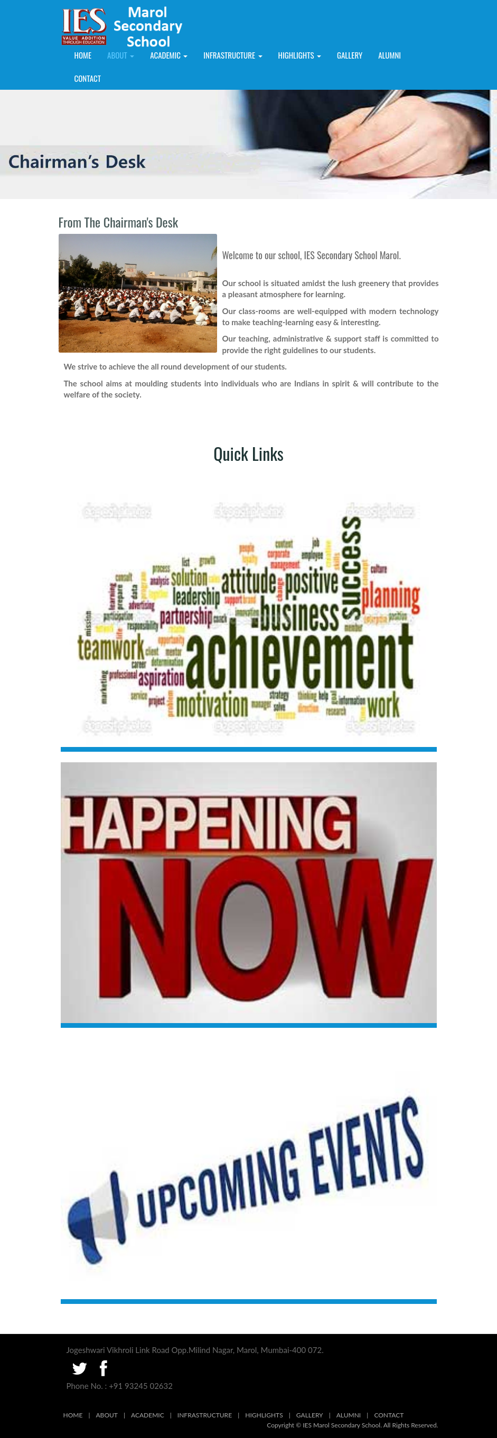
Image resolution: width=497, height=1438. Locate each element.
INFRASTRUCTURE (232, 55)
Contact (87, 78)
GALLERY (349, 55)
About (120, 55)
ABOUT (107, 1415)
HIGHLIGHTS (299, 55)
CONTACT (389, 1415)
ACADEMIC (168, 55)
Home (83, 55)
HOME (73, 1415)
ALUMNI (389, 55)
